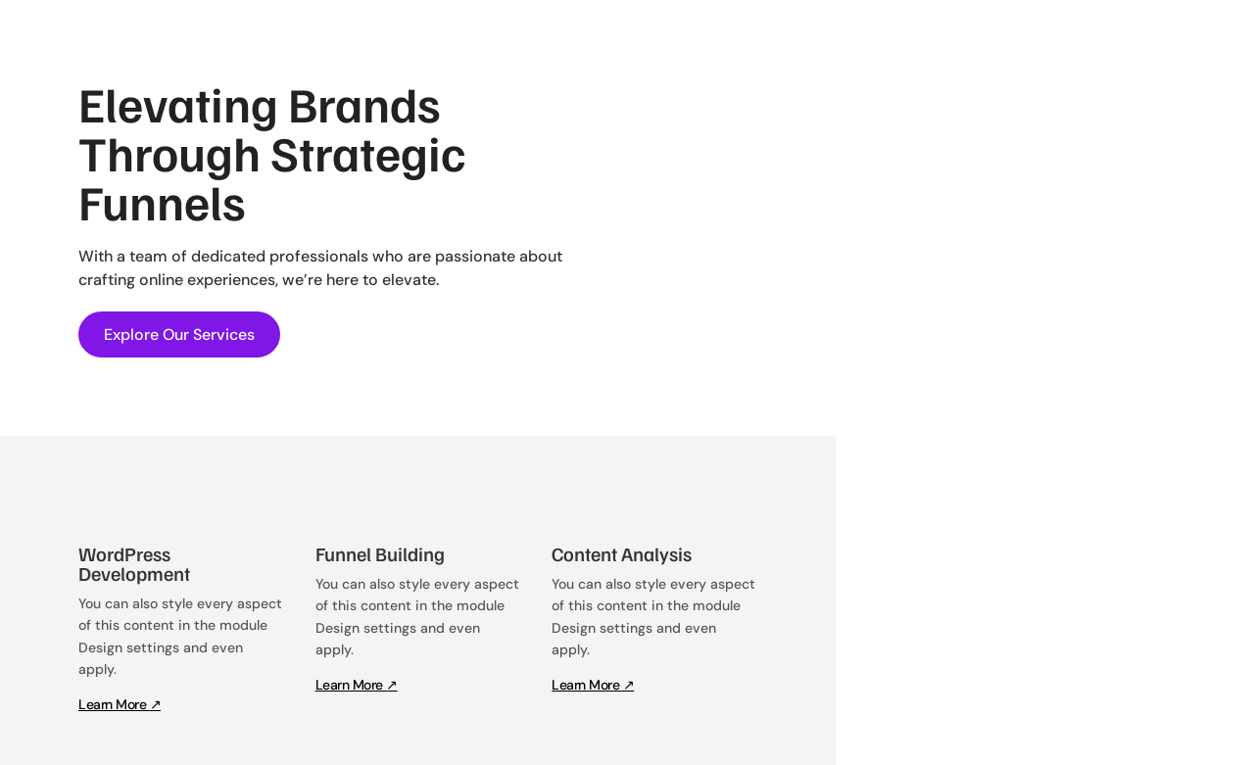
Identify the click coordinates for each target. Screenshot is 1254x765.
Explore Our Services (179, 334)
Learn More (119, 704)
